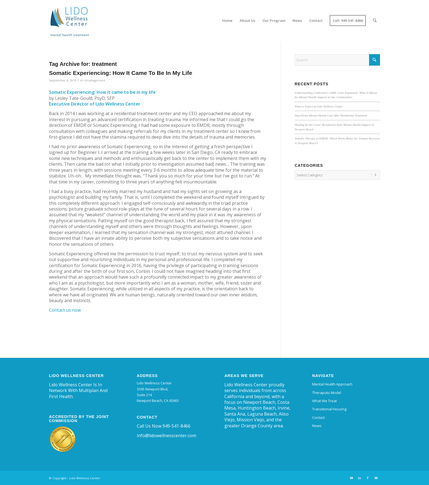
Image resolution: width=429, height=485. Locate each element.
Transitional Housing (329, 409)
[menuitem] (227, 20)
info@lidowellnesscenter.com (166, 436)
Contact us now (65, 310)
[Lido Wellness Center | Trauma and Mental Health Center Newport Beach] (69, 20)
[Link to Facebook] (368, 478)
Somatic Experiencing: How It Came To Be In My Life (120, 73)
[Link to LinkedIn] (359, 478)
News (316, 425)
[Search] (374, 20)
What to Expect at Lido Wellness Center (319, 106)
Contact (318, 417)
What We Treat (324, 400)
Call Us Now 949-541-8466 (163, 426)
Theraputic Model (326, 392)
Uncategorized (94, 80)
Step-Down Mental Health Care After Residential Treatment (331, 115)
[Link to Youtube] (351, 478)
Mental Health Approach (332, 384)
